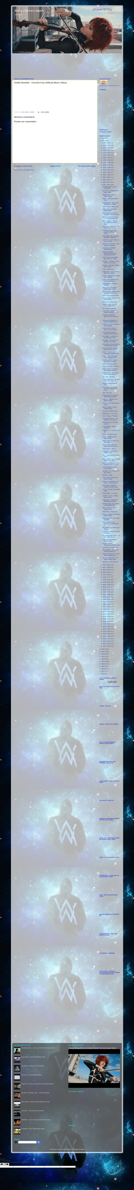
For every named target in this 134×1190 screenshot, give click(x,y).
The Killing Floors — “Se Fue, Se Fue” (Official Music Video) (38, 1048)
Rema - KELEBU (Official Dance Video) (110, 437)
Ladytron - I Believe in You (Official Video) (110, 399)
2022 (103, 654)
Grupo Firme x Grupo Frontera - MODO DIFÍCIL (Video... (111, 344)
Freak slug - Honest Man (109, 302)
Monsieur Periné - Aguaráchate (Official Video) (111, 514)
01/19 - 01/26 (107, 641)
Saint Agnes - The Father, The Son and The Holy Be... (111, 227)
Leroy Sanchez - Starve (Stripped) (109, 427)
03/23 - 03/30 (107, 619)
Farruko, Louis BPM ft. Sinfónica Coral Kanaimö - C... (110, 316)
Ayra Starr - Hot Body (109, 377)
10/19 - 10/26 (107, 167)
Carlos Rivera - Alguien (109, 448)
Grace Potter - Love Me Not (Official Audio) (33, 1057)
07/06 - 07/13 (107, 582)
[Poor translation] (6, 1164)
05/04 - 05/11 (107, 604)
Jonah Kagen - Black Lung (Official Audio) (110, 478)
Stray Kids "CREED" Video (110, 411)
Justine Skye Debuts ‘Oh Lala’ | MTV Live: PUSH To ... (111, 380)
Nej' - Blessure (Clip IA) (109, 308)
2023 (103, 651)
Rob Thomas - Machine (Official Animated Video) (110, 486)
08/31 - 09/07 (107, 184)
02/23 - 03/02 (107, 629)
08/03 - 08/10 (107, 572)
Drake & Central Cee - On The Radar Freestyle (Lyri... (111, 554)
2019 (103, 661)
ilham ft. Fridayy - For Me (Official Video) (110, 407)
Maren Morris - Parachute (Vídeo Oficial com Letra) (35, 1101)
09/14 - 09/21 (107, 179)
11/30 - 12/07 (107, 152)
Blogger (82, 1149)
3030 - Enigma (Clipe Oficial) (111, 295)
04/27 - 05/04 (107, 606)
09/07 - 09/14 (107, 182)
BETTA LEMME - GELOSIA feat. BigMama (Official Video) (110, 222)
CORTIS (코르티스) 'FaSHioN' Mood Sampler (111, 325)
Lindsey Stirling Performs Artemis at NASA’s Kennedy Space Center (92, 1048)
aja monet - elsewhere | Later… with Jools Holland (35, 1092)
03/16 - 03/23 (107, 621)
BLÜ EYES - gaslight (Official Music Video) (111, 191)
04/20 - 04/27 (107, 609)
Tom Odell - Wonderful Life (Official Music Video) (110, 340)
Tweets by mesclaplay (105, 132)
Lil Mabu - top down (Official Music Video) (110, 496)
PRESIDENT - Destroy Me (110, 511)
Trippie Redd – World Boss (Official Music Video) (110, 500)
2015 (103, 669)
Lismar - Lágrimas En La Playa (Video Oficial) (111, 276)
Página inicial (55, 166)
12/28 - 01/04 (107, 143)
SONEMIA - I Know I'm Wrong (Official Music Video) (35, 1119)
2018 (103, 664)
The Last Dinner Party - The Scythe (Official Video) (110, 558)
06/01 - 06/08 (107, 594)
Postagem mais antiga (86, 166)
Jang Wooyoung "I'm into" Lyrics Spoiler (110, 467)
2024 (103, 649)
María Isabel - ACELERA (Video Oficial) (109, 209)
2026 (103, 138)
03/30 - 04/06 (107, 616)
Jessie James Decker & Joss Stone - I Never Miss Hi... (111, 482)
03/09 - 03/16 (107, 624)
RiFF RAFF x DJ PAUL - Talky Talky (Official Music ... (111, 244)
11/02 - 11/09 (107, 162)
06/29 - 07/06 (107, 584)
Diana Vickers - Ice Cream (110, 493)
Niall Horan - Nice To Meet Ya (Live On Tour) (111, 240)
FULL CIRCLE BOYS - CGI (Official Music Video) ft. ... (110, 419)
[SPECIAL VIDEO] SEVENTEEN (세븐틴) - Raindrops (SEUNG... (110, 253)
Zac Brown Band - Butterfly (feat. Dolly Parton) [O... (110, 348)
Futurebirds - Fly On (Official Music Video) (33, 1128)
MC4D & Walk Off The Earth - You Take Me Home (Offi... (111, 217)
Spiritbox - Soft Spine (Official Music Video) (111, 266)
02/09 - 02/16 (107, 633)
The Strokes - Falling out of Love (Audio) (32, 1066)
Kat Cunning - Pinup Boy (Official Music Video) (109, 288)
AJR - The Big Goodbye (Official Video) (109, 540)
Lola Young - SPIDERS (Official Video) (109, 248)
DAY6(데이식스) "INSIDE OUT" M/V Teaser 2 (111, 471)
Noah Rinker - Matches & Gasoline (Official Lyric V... (110, 311)
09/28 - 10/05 (107, 174)
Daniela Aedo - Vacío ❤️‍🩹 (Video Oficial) (109, 195)
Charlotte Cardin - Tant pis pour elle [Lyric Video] (110, 360)
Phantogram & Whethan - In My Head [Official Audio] (110, 321)
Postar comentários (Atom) (26, 170)
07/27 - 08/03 (107, 574)
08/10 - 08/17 (107, 570)
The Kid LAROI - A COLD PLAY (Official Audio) (110, 305)
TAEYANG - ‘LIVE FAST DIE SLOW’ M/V (32, 1110)
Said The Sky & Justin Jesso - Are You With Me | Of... (111, 373)
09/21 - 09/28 (107, 177)
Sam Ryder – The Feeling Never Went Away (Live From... (110, 389)
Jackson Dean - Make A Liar (110, 206)
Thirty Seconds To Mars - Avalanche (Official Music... (111, 333)
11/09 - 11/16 (107, 160)
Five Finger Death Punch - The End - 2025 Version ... (111, 536)
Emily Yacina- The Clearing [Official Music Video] (110, 396)
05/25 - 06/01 (107, 597)
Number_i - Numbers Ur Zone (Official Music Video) (111, 262)
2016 (103, 666)
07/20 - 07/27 (107, 577)
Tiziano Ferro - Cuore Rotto (110, 547)
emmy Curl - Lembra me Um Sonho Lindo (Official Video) (37, 1084)
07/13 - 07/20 (107, 579)
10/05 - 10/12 (107, 172)
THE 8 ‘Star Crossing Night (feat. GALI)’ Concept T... (110, 258)
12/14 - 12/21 (107, 147)
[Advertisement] (23, 65)
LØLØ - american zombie (110, 364)
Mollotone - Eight (107, 475)
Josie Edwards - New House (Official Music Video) (110, 203)
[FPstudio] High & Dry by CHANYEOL (109, 187)
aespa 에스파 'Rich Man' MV (110, 562)
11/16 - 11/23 (107, 157)
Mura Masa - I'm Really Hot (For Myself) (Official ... (110, 336)
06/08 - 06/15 (107, 592)
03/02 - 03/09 (107, 626)
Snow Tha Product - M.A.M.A (111, 366)
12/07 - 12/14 (107, 150)
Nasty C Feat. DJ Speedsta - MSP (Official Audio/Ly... (111, 369)
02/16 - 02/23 (107, 631)
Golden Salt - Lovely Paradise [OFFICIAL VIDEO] (111, 272)
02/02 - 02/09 (107, 636)
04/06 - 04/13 (107, 614)
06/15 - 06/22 (107, 589)
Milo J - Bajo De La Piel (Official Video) (109, 508)
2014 (103, 671)
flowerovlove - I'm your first (110, 413)
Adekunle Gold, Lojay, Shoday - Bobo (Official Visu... (111, 504)
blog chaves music (30, 10)
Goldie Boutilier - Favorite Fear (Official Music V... (111, 298)
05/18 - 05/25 (107, 599)
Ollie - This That (107, 392)
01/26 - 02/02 (107, 638)
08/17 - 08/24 (107, 567)
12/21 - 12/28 (107, 145)
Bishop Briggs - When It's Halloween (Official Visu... (110, 445)
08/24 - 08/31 (107, 565)
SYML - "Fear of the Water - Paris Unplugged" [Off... (110, 356)
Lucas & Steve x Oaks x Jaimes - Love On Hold (110, 329)
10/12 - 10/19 (107, 170)
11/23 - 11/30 (107, 155)
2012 (103, 673)
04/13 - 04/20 (107, 611)
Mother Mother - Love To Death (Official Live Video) (111, 459)
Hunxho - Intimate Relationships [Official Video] (111, 544)
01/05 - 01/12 (107, 646)
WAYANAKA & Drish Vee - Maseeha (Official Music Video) (110, 232)
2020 (103, 659)
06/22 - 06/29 (107, 587)
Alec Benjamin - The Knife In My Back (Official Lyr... (110, 550)
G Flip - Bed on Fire (108, 269)
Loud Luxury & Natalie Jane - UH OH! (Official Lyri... (111, 280)
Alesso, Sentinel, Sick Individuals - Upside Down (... (110, 523)
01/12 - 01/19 (107, 643)
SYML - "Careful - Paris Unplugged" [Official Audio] (111, 352)
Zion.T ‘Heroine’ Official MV (110, 416)
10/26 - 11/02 (107, 165)
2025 (103, 140)
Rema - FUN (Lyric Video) (110, 434)
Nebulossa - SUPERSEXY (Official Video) (110, 452)
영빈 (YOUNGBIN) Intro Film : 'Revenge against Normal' (111, 463)
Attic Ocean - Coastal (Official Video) (31, 1075)
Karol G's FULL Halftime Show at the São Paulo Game (111, 292)
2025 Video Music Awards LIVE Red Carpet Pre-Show (111, 213)
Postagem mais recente (23, 166)
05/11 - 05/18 (107, 601)
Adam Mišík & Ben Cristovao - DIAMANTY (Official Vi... (111, 236)
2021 (103, 656)
